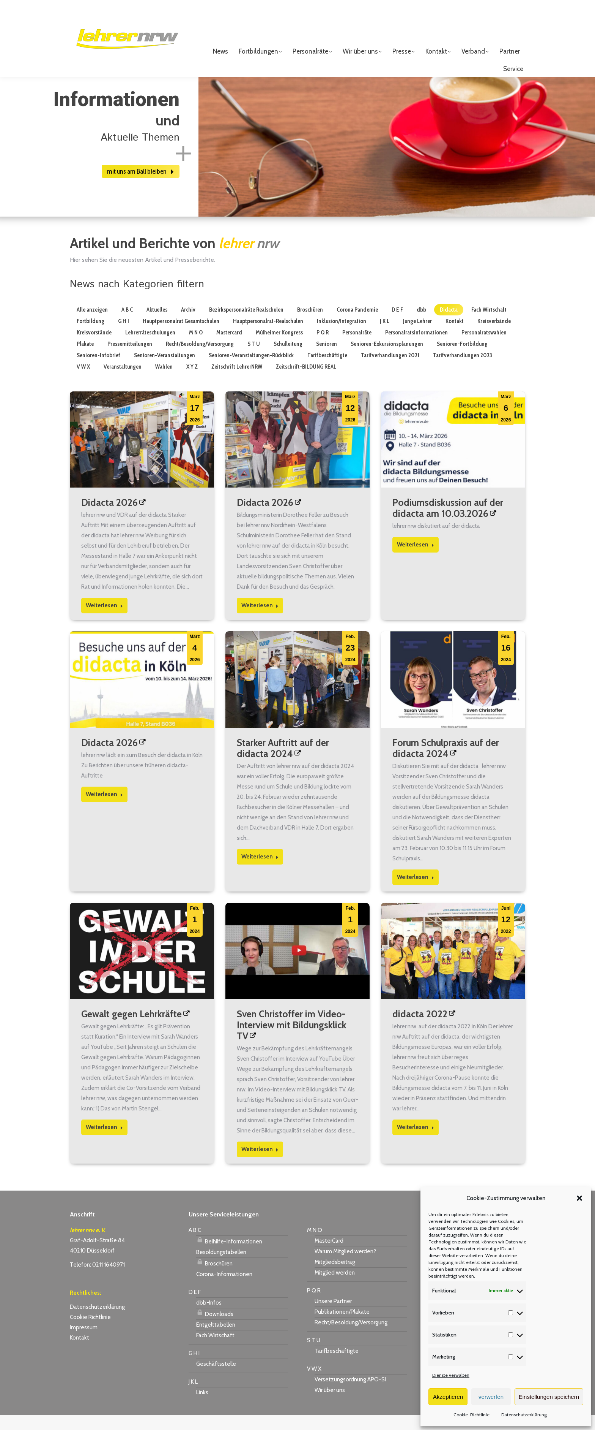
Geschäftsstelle (216, 1379)
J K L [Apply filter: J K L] (384, 336)
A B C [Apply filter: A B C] (127, 324)
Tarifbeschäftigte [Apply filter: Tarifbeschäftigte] (327, 370)
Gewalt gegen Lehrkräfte (131, 1029)
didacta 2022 (419, 1029)
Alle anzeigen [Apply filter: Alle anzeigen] (92, 324)
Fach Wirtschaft (215, 1350)
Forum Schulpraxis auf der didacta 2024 (445, 763)
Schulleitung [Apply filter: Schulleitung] (288, 359)
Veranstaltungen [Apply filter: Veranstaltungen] (123, 381)
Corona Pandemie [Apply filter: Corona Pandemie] (357, 324)
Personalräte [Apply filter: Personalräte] (356, 347)
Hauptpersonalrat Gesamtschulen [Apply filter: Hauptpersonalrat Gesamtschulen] (181, 336)
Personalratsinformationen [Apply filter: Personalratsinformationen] (416, 347)
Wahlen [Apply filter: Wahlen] (164, 381)
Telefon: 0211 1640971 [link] (97, 1279)
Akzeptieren (448, 1397)
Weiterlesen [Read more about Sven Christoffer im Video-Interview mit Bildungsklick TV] (260, 1164)
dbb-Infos (209, 1317)
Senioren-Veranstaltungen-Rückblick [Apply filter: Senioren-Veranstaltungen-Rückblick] (251, 370)
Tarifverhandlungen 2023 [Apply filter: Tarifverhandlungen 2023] (462, 370)
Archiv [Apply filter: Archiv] (188, 324)
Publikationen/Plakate (342, 1327)
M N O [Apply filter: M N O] (196, 347)
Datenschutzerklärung (524, 1414)
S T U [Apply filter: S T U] (253, 359)
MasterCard (329, 1256)
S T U (313, 1355)
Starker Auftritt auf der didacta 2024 (283, 763)
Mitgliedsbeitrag (335, 1277)
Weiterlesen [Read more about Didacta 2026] (104, 620)
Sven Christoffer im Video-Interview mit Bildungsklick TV (291, 1040)
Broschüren (214, 1277)
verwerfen (491, 1397)
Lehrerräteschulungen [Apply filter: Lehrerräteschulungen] (150, 347)
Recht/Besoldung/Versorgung (351, 1337)
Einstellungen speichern (549, 1397)
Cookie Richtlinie (90, 1332)
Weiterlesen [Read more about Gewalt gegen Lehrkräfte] (104, 1142)
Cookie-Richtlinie (471, 1414)
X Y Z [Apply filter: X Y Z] (192, 381)
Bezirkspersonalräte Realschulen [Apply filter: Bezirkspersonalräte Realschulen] (246, 324)
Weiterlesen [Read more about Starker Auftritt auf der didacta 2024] (260, 871)
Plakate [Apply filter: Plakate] (85, 359)
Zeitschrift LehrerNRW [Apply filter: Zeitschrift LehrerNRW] (236, 381)
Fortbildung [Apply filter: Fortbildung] (90, 336)
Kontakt (79, 1352)
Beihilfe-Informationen (229, 1255)
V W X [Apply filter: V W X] (83, 381)
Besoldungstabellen (221, 1267)
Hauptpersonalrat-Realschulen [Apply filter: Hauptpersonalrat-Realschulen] (268, 336)
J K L (193, 1397)
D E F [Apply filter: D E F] (397, 324)
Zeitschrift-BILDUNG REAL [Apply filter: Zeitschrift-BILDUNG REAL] (306, 381)
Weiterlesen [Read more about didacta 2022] (415, 1142)
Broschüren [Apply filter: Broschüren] (310, 324)
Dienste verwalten (450, 1375)
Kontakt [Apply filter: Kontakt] (454, 336)
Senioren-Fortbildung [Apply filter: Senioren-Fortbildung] (462, 359)
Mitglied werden (335, 1287)
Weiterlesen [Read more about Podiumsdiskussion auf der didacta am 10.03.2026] (415, 559)
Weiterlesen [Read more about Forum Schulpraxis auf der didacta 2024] (415, 892)
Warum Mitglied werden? (345, 1266)
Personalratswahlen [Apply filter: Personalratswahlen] (484, 347)
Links (202, 1407)
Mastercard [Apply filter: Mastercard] (229, 347)
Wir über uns (330, 1405)
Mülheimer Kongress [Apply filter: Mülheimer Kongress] (279, 347)
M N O (314, 1245)
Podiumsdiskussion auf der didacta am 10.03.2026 (447, 523)
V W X (314, 1384)
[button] (579, 1198)
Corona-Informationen (224, 1289)
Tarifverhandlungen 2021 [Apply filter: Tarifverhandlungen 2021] (390, 370)
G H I (194, 1368)
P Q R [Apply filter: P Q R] (322, 347)
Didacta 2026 (109, 517)
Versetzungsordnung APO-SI (350, 1394)
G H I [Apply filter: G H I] (123, 336)
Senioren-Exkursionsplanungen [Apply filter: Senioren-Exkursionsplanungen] (387, 359)
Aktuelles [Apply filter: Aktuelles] (156, 324)
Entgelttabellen (215, 1340)
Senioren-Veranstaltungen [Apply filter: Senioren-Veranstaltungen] (164, 370)
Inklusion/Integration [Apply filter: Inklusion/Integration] (341, 336)
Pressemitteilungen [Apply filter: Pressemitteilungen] (129, 359)
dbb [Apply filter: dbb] (421, 324)
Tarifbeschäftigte (337, 1366)
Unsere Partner (333, 1316)
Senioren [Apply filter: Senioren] (326, 359)
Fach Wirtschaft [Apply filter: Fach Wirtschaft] (489, 324)
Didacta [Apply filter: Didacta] (449, 324)
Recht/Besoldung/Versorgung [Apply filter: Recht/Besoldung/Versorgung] (200, 359)
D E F (195, 1307)
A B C (195, 1245)
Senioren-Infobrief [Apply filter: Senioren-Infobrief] (98, 370)
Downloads (214, 1328)
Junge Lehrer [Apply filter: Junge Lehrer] (417, 336)
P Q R (314, 1305)
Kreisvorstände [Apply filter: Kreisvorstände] (94, 347)
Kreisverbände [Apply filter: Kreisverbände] (494, 336)
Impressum (84, 1342)
